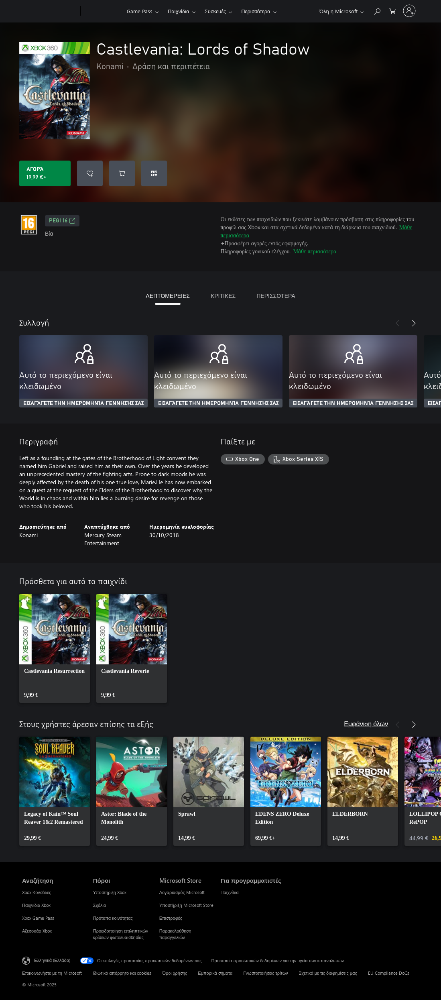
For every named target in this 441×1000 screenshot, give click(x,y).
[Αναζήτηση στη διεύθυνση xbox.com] (377, 10)
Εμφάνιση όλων (366, 723)
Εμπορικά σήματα (215, 973)
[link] (54, 648)
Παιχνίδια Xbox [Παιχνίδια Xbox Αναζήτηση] (36, 905)
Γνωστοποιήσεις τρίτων (265, 973)
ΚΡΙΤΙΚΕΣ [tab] (223, 295)
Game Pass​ (139, 11)
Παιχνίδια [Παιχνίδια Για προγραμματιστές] (229, 892)
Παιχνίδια (178, 11)
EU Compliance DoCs (388, 973)
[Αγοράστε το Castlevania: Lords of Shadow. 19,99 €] (45, 173)
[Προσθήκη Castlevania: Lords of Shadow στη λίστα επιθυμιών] (90, 173)
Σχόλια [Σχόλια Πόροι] (99, 905)
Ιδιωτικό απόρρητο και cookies (122, 973)
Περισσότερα (255, 11)
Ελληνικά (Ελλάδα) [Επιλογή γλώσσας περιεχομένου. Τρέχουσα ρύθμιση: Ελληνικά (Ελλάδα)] (52, 960)
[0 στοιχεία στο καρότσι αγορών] (392, 10)
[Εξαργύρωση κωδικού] (154, 173)
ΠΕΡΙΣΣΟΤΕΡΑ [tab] (275, 295)
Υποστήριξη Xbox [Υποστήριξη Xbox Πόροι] (109, 892)
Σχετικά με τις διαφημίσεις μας (328, 973)
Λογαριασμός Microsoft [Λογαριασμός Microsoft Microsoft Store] (182, 892)
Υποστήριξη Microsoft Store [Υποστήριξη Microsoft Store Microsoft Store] (186, 905)
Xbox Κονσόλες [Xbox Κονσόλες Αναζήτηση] (36, 892)
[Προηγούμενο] (398, 323)
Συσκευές (215, 11)
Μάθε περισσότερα (314, 251)
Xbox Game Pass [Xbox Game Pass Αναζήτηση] (38, 918)
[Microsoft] (49, 11)
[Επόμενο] (414, 323)
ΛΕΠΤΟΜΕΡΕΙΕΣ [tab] (168, 295)
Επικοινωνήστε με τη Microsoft (52, 973)
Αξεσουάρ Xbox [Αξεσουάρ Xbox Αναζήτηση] (37, 930)
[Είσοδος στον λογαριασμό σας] (409, 10)
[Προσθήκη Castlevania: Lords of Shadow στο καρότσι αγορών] (122, 173)
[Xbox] (102, 11)
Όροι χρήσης (174, 973)
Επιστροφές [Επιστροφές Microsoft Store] (170, 918)
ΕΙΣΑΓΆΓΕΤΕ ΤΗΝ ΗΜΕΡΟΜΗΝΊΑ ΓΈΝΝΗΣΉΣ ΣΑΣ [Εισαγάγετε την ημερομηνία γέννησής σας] (83, 403)
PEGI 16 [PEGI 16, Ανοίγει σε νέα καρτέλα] (62, 221)
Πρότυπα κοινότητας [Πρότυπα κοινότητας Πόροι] (113, 918)
